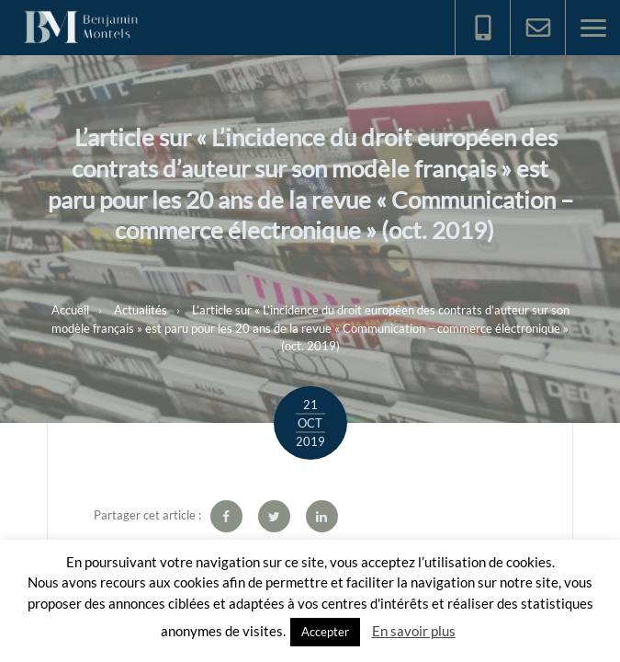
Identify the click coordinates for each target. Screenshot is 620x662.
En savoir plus (414, 630)
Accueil (70, 309)
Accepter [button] (325, 631)
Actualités (140, 309)
